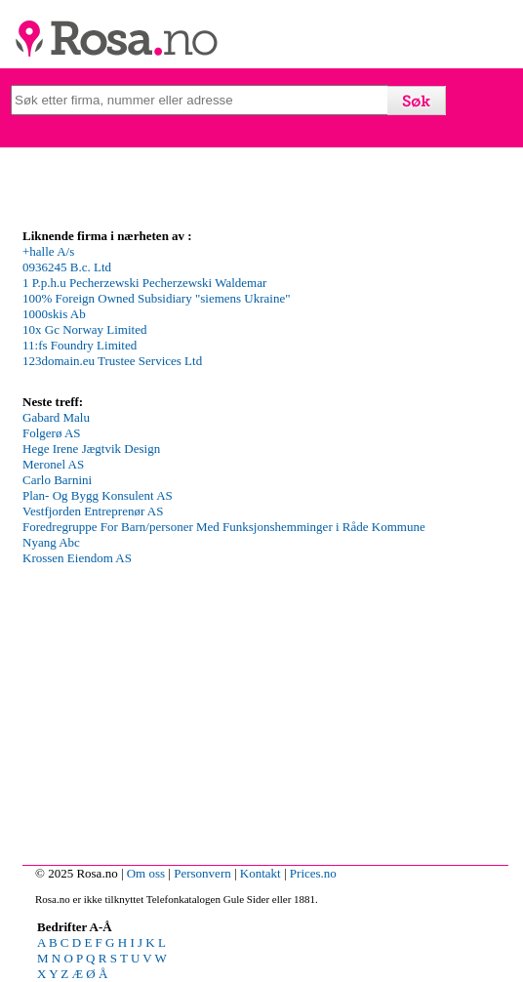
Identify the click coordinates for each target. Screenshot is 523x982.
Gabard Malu (56, 417)
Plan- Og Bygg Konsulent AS (97, 495)
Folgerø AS (51, 433)
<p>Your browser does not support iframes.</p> (168, 317)
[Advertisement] (261, 845)
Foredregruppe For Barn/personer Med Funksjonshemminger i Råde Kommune (223, 526)
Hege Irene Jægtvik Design (91, 448)
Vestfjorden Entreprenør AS (92, 511)
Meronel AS (53, 464)
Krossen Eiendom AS (77, 558)
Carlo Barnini (57, 479)
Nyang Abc (51, 542)
